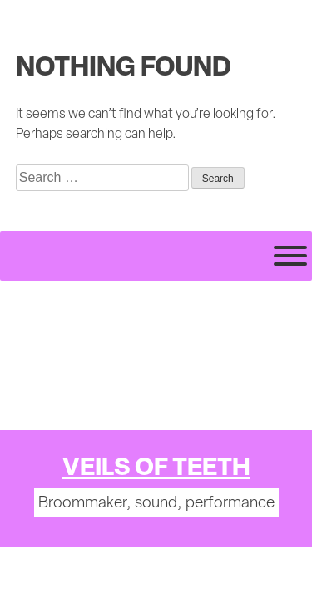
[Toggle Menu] (290, 256)
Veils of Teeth (156, 469)
